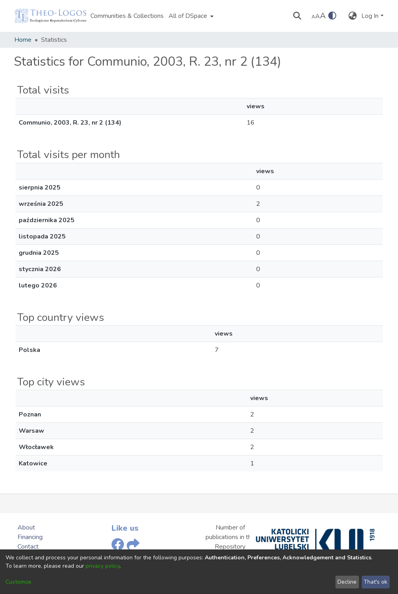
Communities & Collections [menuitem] (127, 16)
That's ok (375, 582)
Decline (347, 582)
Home (22, 39)
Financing (30, 537)
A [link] (313, 17)
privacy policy (103, 566)
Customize (18, 582)
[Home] (50, 16)
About (26, 527)
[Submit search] (297, 16)
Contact (28, 546)
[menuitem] (190, 16)
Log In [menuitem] (369, 16)
